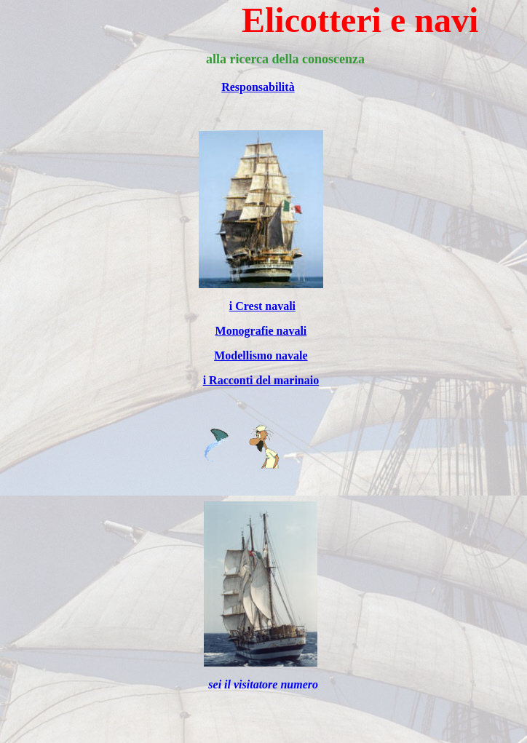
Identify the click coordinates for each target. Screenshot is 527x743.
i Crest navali (262, 306)
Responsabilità (257, 87)
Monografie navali (261, 331)
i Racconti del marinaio (261, 380)
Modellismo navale (260, 355)
